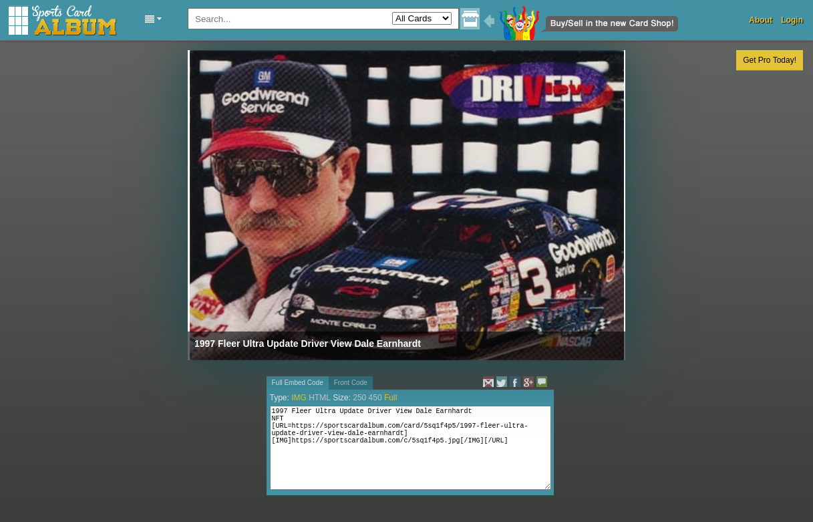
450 (375, 397)
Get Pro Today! (769, 60)
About (760, 20)
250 (359, 397)
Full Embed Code (297, 382)
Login (792, 20)
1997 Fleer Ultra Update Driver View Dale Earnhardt (307, 343)
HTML (320, 397)
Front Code (350, 382)
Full (390, 397)
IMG (299, 397)
